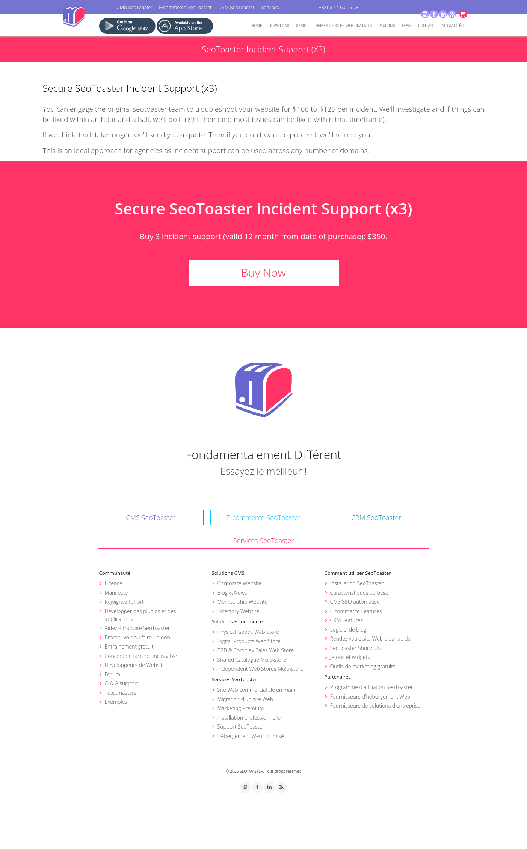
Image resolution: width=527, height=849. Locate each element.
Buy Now (263, 272)
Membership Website (242, 601)
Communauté (115, 573)
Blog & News (232, 592)
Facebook (434, 14)
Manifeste (116, 592)
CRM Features (346, 620)
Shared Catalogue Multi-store (251, 659)
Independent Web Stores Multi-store (260, 668)
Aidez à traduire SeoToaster (137, 628)
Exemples (116, 701)
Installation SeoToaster (357, 583)
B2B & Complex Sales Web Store (255, 650)
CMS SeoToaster (134, 7)
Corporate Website (239, 583)
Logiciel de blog (348, 629)
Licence (113, 583)
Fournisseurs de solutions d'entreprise (375, 705)
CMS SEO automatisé (355, 601)
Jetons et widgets (350, 657)
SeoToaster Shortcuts (355, 648)
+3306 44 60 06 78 (338, 7)
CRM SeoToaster (236, 7)
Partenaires (338, 676)
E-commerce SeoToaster (185, 7)
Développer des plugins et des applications (140, 615)
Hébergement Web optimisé (250, 736)
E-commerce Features (356, 611)
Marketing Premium (240, 708)
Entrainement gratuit (129, 646)
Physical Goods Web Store (248, 631)
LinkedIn (443, 14)
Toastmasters (121, 692)
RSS (452, 14)
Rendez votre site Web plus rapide (370, 638)
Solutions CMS (228, 573)
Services (270, 7)
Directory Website (238, 611)
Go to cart (463, 14)
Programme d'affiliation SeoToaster (371, 687)
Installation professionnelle (249, 717)
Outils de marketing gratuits (363, 666)
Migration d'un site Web (245, 699)
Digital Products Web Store (249, 641)
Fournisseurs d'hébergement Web (370, 696)
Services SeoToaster (263, 540)
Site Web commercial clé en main (256, 689)
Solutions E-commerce (237, 621)
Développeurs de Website (135, 664)
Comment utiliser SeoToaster (358, 573)
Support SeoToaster (240, 726)
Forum (112, 674)
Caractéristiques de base (359, 592)
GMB (425, 14)
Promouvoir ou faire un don (137, 637)
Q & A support (122, 683)
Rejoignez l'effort (124, 601)
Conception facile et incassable (141, 655)
